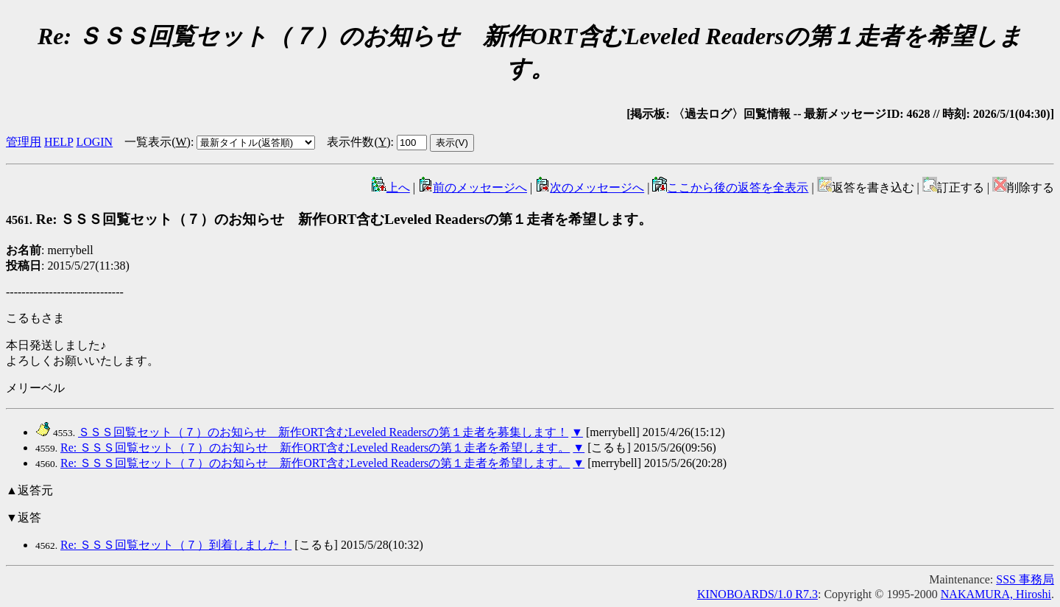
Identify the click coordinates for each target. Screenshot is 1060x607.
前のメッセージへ (472, 187)
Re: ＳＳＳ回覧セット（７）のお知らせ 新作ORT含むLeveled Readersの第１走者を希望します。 (329, 219)
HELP (58, 142)
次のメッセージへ (589, 187)
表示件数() (358, 142)
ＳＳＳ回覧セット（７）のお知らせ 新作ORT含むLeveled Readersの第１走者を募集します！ (323, 432)
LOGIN (94, 142)
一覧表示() (157, 142)
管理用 (23, 142)
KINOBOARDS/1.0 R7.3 (757, 594)
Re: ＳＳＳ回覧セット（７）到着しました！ (176, 544)
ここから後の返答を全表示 (730, 187)
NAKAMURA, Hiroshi (996, 594)
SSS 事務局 (1025, 579)
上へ (391, 187)
